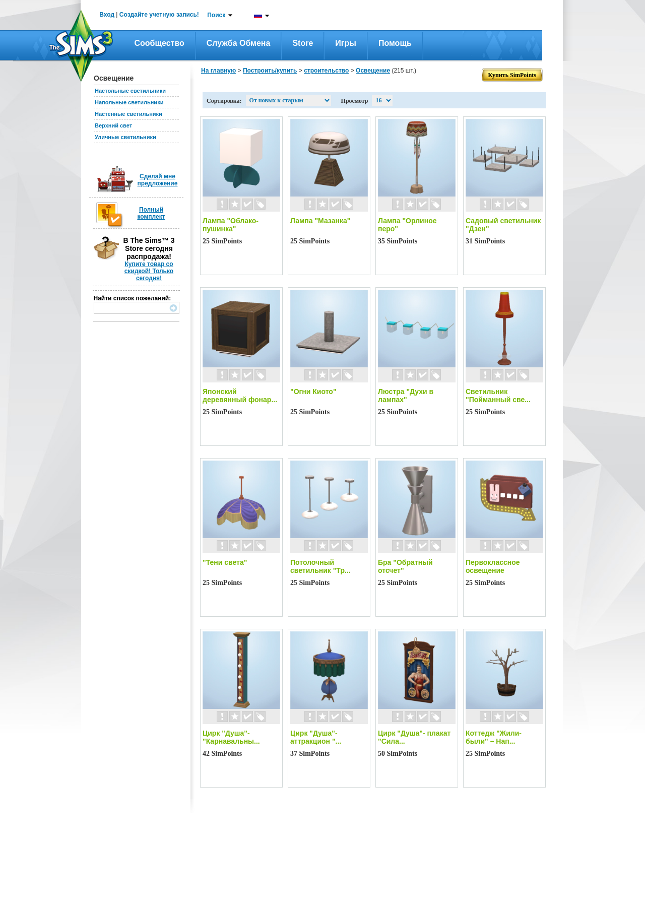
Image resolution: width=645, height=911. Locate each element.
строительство (326, 70)
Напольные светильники (129, 102)
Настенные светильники (128, 114)
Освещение (373, 70)
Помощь (395, 43)
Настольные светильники (130, 91)
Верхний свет (113, 125)
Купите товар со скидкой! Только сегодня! (148, 271)
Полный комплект (151, 213)
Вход (106, 14)
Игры (345, 43)
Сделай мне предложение (158, 180)
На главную (218, 70)
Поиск (216, 15)
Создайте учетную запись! (159, 14)
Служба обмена (239, 43)
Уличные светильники (125, 137)
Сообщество (159, 43)
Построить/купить (270, 70)
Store (302, 43)
